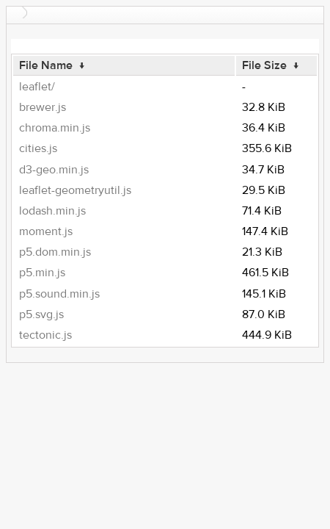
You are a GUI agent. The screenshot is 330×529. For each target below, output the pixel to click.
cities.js (38, 148)
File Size (264, 65)
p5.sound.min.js (59, 294)
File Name (46, 65)
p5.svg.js (41, 314)
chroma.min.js (54, 127)
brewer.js (42, 107)
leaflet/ (37, 86)
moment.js (46, 231)
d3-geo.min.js (54, 169)
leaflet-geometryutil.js (75, 190)
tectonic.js (45, 335)
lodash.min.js (52, 211)
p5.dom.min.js (55, 252)
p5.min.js (42, 272)
